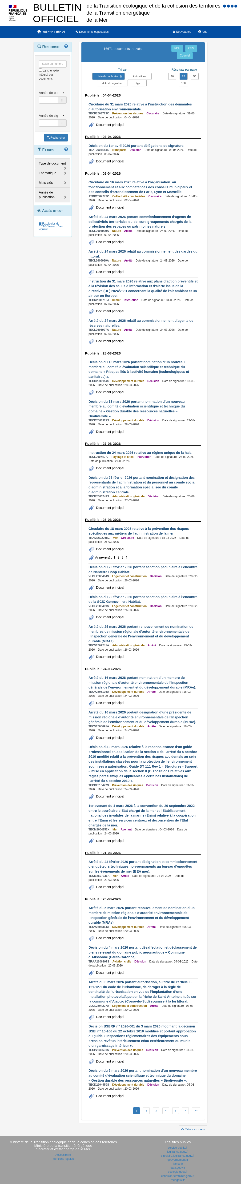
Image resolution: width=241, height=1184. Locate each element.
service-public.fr (178, 1147)
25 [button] (183, 76)
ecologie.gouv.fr (178, 1171)
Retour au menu (193, 1129)
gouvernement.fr (178, 1159)
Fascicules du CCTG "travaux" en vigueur (51, 226)
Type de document (52, 163)
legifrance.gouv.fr (178, 1151)
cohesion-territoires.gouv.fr (177, 1176)
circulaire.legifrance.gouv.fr (178, 1155)
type (138, 83)
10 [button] (172, 76)
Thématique (47, 173)
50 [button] (194, 76)
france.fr (178, 1163)
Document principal (109, 125)
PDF (177, 48)
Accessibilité (63, 1154)
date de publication (108, 76)
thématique (139, 76)
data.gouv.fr (177, 1167)
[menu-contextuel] (40, 70)
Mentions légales (63, 1158)
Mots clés (46, 183)
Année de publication (47, 194)
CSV (191, 48)
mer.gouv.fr (178, 1180)
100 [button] (183, 83)
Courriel (185, 55)
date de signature (112, 83)
